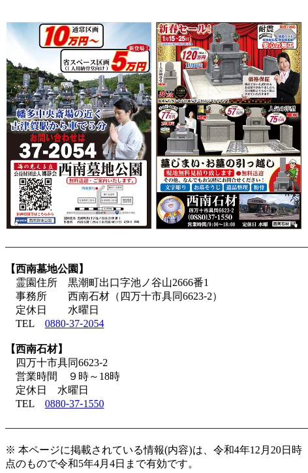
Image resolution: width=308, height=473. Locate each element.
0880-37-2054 (74, 323)
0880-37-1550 (74, 403)
